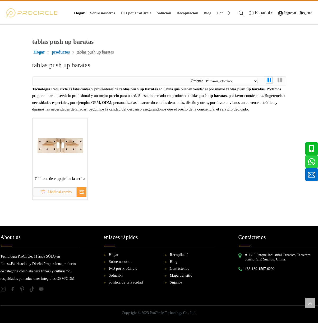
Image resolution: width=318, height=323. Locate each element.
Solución (164, 13)
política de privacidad (126, 282)
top (310, 303)
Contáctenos (179, 269)
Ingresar (290, 13)
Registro (306, 13)
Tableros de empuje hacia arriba (60, 178)
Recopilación (188, 13)
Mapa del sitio (181, 275)
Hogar (79, 13)
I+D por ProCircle (136, 13)
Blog (207, 13)
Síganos (176, 282)
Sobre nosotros (102, 13)
